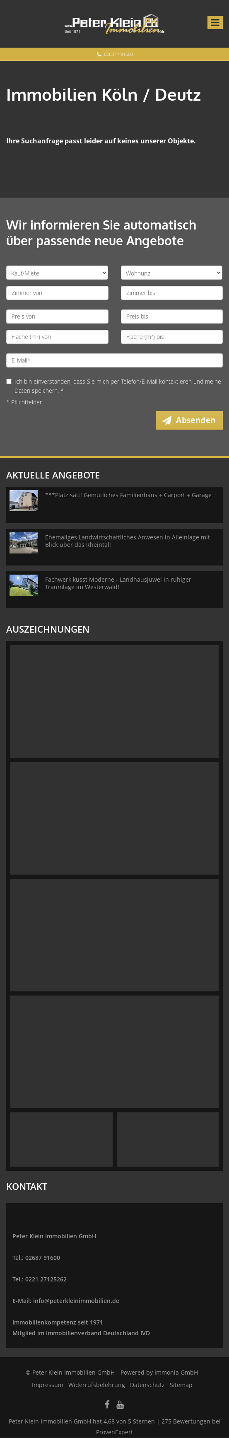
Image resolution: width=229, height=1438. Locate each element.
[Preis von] (57, 316)
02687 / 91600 (118, 54)
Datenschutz (147, 1385)
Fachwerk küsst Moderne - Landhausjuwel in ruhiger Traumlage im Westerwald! (118, 583)
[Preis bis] (172, 316)
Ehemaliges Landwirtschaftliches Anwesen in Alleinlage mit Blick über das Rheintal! (127, 541)
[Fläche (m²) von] (57, 337)
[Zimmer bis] (172, 293)
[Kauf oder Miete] (57, 273)
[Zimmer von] (57, 293)
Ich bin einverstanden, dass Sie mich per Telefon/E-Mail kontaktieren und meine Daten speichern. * (113, 385)
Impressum (47, 1385)
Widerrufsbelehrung (96, 1385)
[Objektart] (172, 273)
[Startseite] (114, 23)
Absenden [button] (196, 420)
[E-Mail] (114, 360)
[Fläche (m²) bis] (172, 337)
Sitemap (181, 1385)
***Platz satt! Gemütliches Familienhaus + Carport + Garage (128, 495)
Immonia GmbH (176, 1373)
